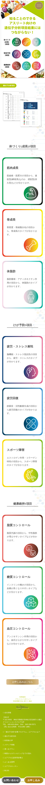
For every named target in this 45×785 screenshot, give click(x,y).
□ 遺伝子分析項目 (9, 736)
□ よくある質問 (9, 762)
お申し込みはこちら (22, 682)
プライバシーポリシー (23, 699)
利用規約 (22, 697)
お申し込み (33, 780)
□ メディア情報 (9, 745)
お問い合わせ (11, 780)
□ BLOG (6, 770)
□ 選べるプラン (9, 749)
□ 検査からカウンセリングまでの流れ (17, 753)
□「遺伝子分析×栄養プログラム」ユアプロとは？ (21, 732)
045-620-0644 (13, 724)
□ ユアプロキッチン (10, 766)
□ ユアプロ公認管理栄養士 (13, 758)
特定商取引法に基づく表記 (22, 701)
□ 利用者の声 (8, 740)
